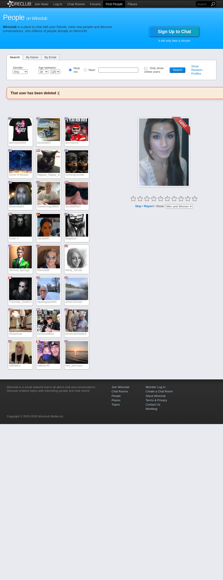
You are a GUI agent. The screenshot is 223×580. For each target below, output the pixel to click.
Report (149, 206)
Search (15, 57)
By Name (32, 57)
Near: (93, 70)
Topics (116, 404)
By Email (50, 57)
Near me (77, 69)
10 (194, 198)
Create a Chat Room (159, 391)
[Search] (203, 4)
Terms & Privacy (156, 400)
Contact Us (153, 404)
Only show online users (154, 69)
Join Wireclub (120, 387)
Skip (138, 206)
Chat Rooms (76, 4)
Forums (95, 4)
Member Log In (155, 387)
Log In (57, 4)
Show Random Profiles (196, 70)
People (116, 396)
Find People (114, 4)
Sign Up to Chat (174, 31)
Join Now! (41, 4)
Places (132, 4)
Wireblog (151, 408)
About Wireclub (156, 396)
